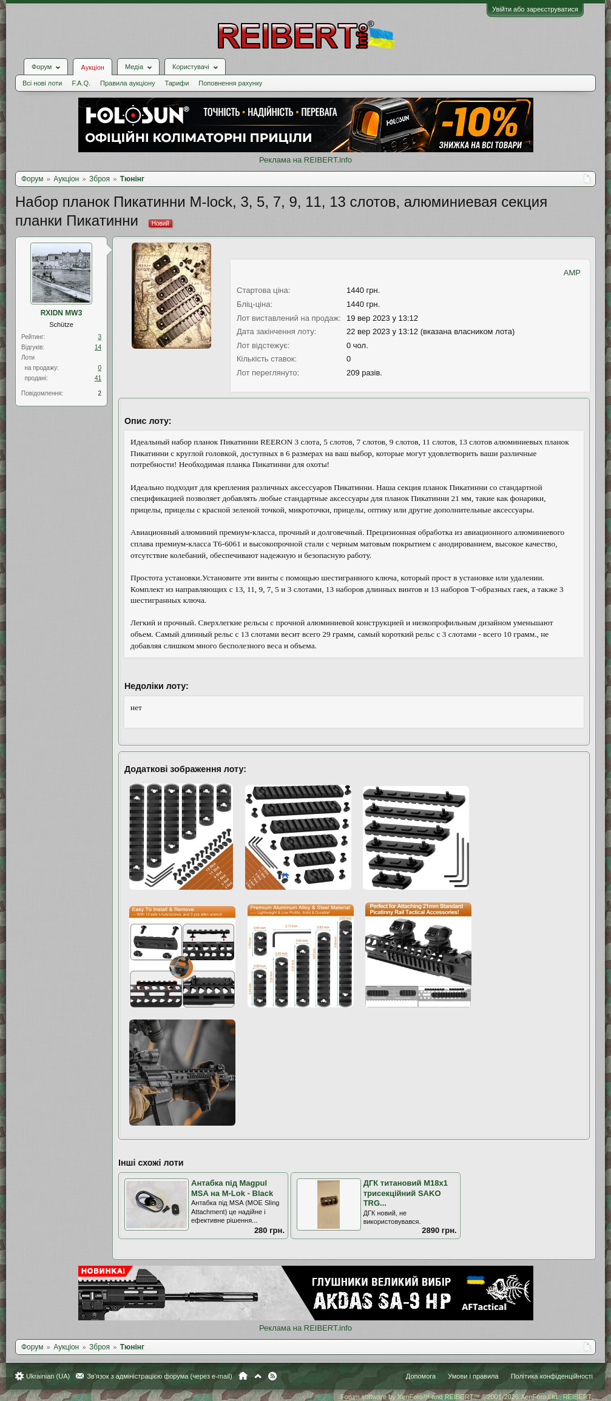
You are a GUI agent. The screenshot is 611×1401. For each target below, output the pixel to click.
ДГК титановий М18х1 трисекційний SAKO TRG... (405, 1193)
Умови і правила (473, 1376)
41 (98, 378)
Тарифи (177, 83)
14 (98, 347)
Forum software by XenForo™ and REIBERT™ (466, 1396)
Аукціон (92, 67)
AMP (572, 272)
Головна (243, 1376)
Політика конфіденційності (552, 1376)
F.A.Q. (81, 83)
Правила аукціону (127, 83)
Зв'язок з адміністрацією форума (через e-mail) (159, 1376)
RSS (272, 1376)
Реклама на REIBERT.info (305, 159)
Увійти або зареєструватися (535, 9)
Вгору (258, 1376)
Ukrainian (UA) (48, 1376)
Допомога (421, 1376)
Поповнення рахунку (230, 83)
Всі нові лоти (42, 83)
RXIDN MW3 (62, 313)
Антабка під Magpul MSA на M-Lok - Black (232, 1188)
